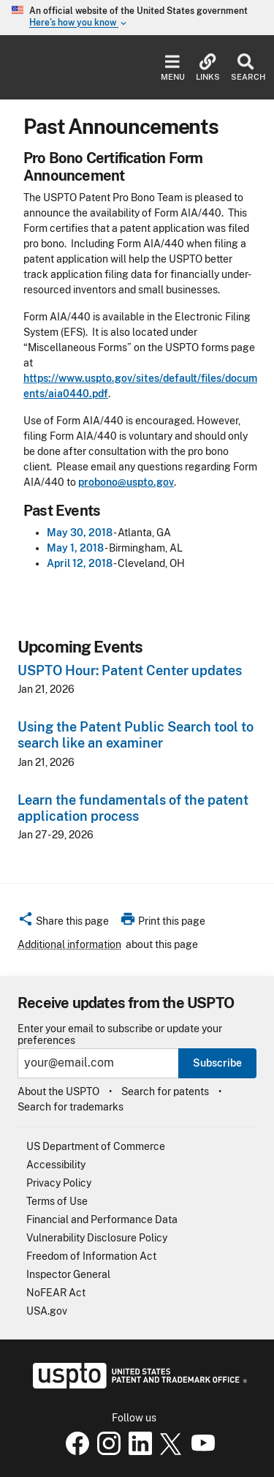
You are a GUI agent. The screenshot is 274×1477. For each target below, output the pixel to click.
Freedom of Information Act (91, 1256)
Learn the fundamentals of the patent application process (133, 808)
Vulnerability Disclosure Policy (96, 1238)
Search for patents (165, 1091)
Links (208, 67)
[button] (63, 923)
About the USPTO (58, 1091)
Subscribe (217, 1063)
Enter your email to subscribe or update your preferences (120, 1034)
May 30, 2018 (80, 532)
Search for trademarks (70, 1107)
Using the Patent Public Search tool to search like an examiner (136, 735)
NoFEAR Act (55, 1293)
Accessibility (55, 1164)
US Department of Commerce (95, 1146)
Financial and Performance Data (102, 1219)
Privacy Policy (58, 1183)
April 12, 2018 (80, 563)
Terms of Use (57, 1201)
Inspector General (68, 1274)
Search (245, 67)
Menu (173, 67)
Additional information (69, 944)
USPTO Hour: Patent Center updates (130, 670)
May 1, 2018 (75, 548)
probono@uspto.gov (126, 482)
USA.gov (46, 1311)
